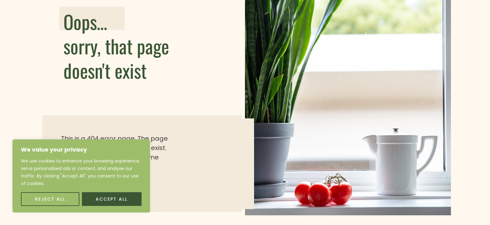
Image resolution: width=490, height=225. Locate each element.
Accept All (112, 199)
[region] (81, 175)
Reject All (50, 199)
